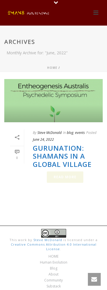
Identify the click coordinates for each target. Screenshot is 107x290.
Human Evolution (53, 262)
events (80, 132)
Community (53, 280)
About (53, 274)
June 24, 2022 (43, 139)
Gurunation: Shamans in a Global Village (62, 156)
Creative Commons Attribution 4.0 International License (53, 246)
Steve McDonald (49, 132)
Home (52, 68)
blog (70, 132)
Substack (54, 286)
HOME (53, 256)
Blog (53, 268)
